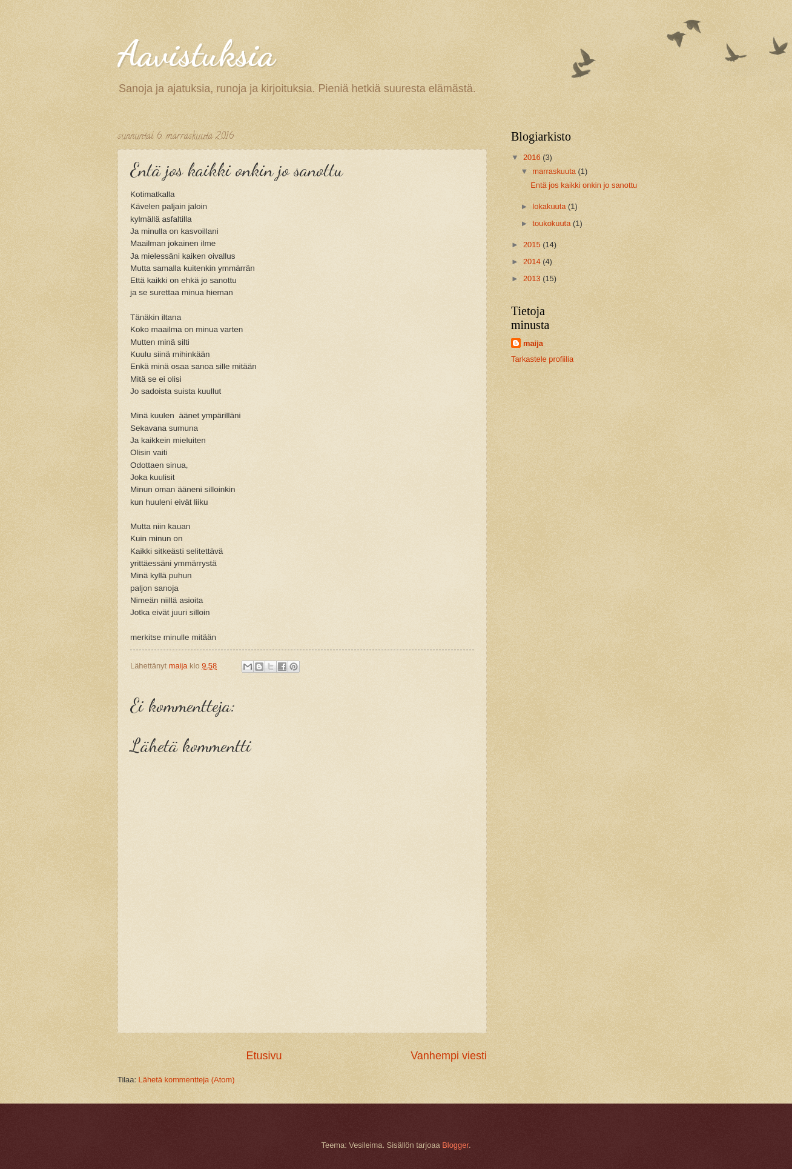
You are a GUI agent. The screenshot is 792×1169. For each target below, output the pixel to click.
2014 (533, 261)
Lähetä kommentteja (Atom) (187, 1079)
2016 (533, 157)
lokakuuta (550, 206)
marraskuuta (555, 171)
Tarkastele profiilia (542, 359)
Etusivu (264, 1056)
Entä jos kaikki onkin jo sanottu (583, 185)
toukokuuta (552, 223)
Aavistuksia (196, 53)
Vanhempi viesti (449, 1056)
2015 (533, 244)
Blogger (455, 1145)
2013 (533, 278)
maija (533, 343)
